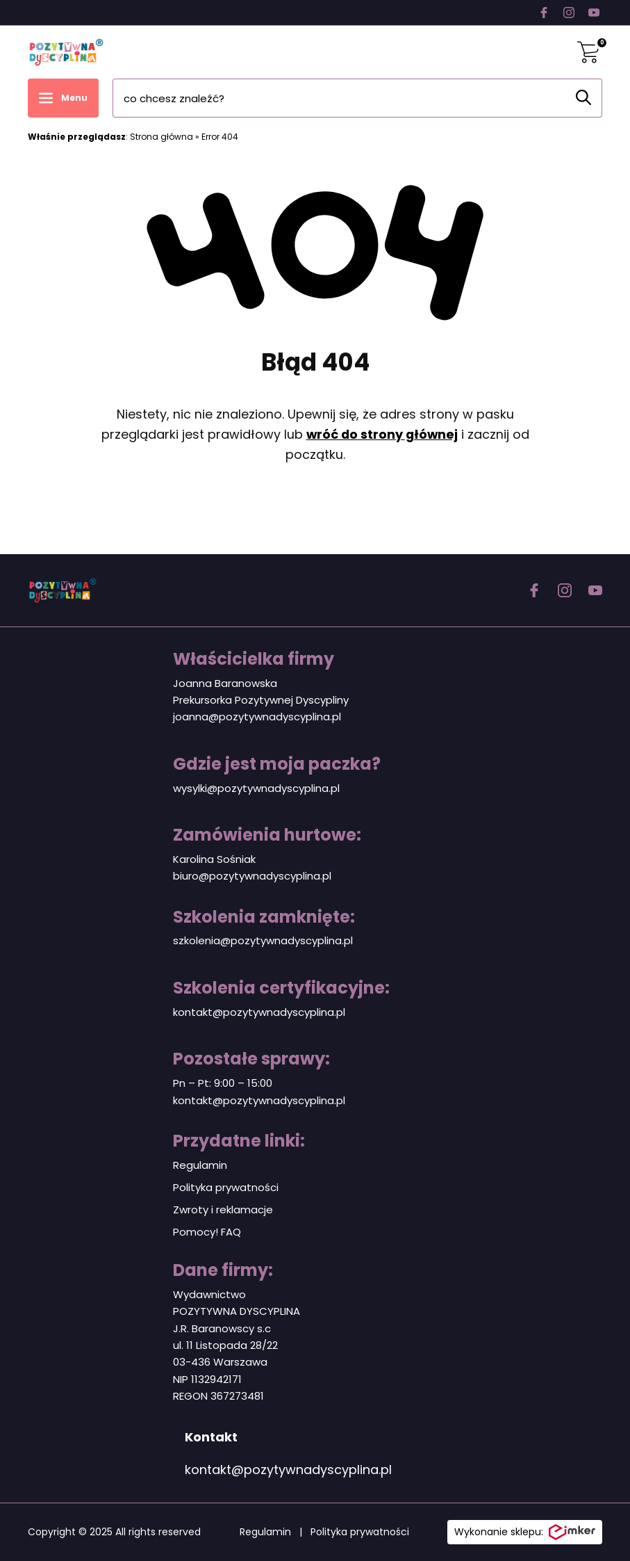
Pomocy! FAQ (207, 1231)
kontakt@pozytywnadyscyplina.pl (259, 1012)
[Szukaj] (583, 97)
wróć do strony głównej (382, 434)
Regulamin (200, 1165)
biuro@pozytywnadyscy (234, 875)
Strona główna (161, 137)
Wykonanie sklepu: (524, 1532)
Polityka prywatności (226, 1187)
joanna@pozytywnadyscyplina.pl (257, 716)
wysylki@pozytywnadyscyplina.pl (256, 788)
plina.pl (313, 875)
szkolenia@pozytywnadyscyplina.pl (263, 940)
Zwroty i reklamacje (223, 1209)
